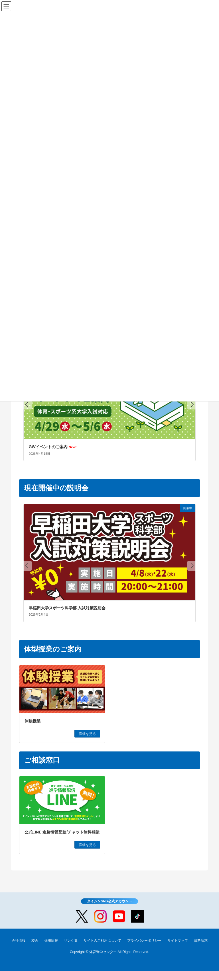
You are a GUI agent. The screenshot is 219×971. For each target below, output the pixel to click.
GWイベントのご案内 (53, 446)
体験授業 (32, 721)
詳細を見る (87, 734)
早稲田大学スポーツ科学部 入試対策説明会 (67, 608)
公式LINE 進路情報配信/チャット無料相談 (62, 832)
